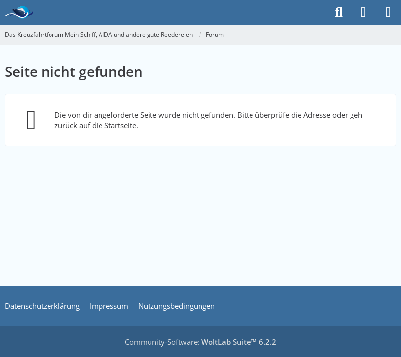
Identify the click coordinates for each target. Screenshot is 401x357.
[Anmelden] (363, 12)
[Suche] (339, 12)
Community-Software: (200, 342)
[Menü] (388, 12)
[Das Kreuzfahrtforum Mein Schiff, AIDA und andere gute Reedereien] (19, 12)
